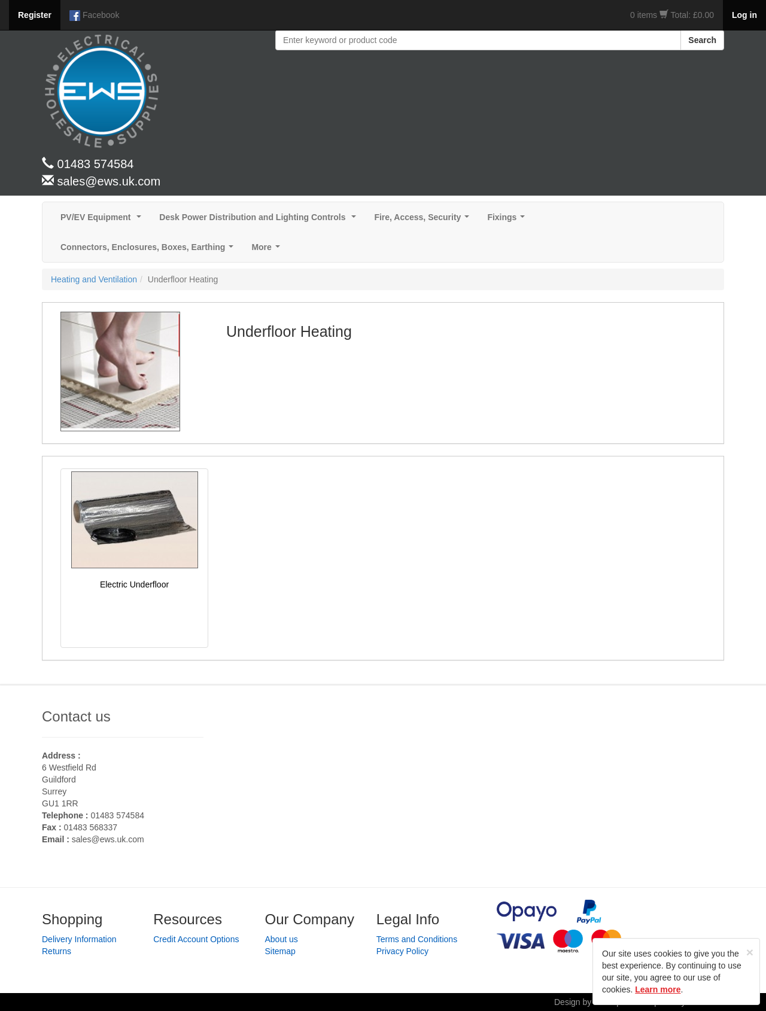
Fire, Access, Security (424, 220)
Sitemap (280, 951)
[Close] (749, 952)
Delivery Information (79, 939)
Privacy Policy (402, 951)
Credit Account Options (196, 939)
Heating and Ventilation (94, 279)
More (267, 250)
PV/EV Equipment (103, 220)
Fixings (508, 220)
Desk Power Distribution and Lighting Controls (260, 220)
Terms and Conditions (416, 939)
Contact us (76, 716)
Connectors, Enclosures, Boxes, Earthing (149, 250)
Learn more (657, 989)
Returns (56, 951)
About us (281, 939)
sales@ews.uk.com (108, 839)
